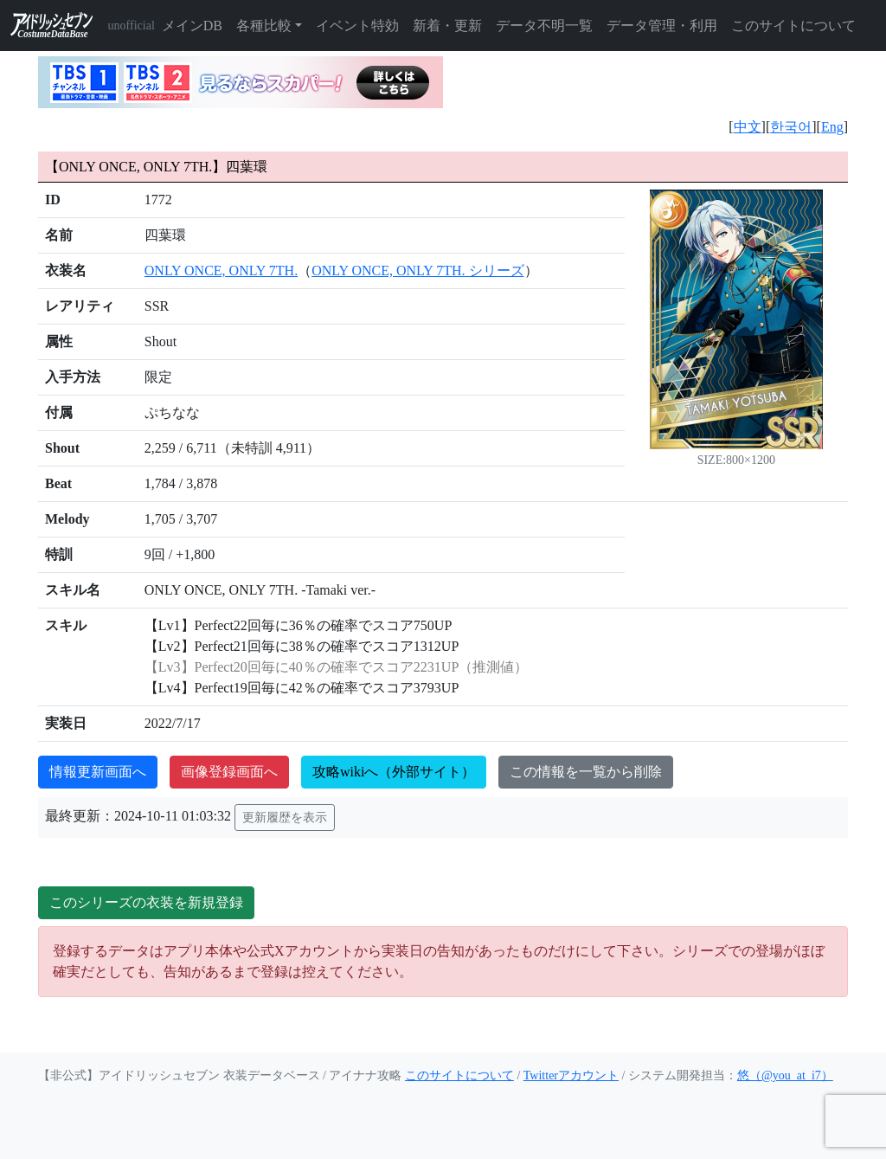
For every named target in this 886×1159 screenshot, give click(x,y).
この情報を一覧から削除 (586, 771)
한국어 (791, 126)
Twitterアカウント (571, 1075)
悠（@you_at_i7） (785, 1075)
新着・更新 (447, 25)
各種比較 (264, 25)
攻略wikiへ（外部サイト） (393, 771)
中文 (747, 126)
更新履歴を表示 (284, 817)
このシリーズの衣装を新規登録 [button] (146, 902)
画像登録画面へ (229, 771)
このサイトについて (793, 25)
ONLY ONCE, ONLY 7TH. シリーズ (417, 270)
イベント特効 (357, 25)
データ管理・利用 (662, 25)
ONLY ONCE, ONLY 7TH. (221, 270)
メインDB (192, 25)
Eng (832, 126)
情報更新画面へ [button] (97, 771)
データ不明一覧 (544, 25)
